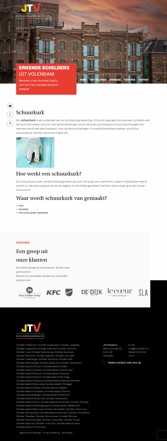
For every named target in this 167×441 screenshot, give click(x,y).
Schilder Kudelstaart (49, 345)
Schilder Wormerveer (47, 416)
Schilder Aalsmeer (64, 352)
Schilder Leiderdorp (26, 348)
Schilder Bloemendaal (27, 362)
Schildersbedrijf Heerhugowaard (33, 405)
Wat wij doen (98, 79)
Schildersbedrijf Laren (68, 423)
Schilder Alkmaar (80, 402)
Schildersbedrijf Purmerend (30, 427)
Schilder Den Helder (55, 409)
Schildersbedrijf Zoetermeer (58, 370)
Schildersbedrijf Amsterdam (55, 402)
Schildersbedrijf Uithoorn (29, 366)
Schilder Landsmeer (52, 419)
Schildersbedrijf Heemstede (30, 384)
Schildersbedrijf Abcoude (56, 373)
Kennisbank (67, 433)
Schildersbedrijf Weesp (28, 387)
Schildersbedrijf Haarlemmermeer (62, 380)
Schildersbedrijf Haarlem (29, 370)
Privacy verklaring (51, 433)
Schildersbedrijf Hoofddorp (30, 391)
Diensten (115, 79)
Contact (143, 79)
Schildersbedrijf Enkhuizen (54, 412)
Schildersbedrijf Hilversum (56, 395)
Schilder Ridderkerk (26, 345)
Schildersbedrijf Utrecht (29, 377)
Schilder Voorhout (67, 348)
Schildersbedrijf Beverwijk (30, 409)
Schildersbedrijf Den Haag (55, 377)
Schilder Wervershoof (27, 412)
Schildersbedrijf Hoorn (28, 402)
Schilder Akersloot (26, 355)
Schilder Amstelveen (71, 362)
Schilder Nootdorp (48, 359)
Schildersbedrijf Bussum (29, 373)
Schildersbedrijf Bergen (28, 395)
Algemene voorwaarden (30, 433)
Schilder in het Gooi (46, 423)
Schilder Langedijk (70, 345)
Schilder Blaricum (25, 423)
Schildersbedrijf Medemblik (65, 405)
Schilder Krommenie (79, 412)
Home (83, 79)
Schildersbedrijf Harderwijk (30, 398)
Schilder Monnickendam (28, 419)
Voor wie (129, 79)
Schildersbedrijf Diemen (57, 391)
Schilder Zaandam (25, 416)
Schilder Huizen (72, 419)
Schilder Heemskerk (56, 398)
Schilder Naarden (46, 355)
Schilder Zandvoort (50, 362)
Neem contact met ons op (124, 362)
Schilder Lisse (23, 352)
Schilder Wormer (68, 416)
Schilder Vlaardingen (27, 359)
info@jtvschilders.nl (138, 348)
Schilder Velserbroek (43, 352)
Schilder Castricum (76, 409)
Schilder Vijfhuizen (47, 348)
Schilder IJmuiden (64, 355)
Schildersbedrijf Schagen (59, 384)
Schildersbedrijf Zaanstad (29, 380)
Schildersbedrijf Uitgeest (54, 387)
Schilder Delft (66, 359)
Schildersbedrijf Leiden (55, 366)
